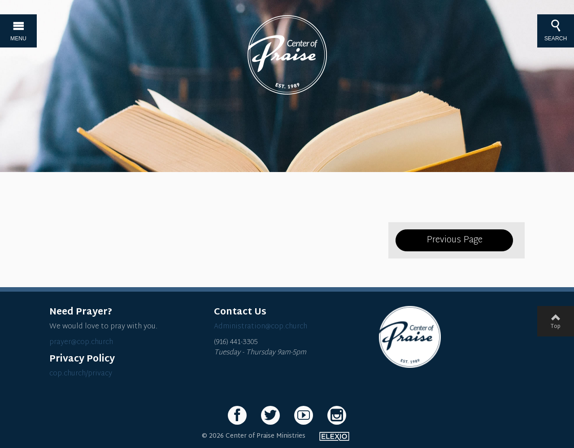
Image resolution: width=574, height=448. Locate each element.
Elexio (334, 436)
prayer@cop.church (81, 342)
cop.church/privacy (80, 373)
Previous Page (454, 240)
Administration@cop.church (260, 326)
